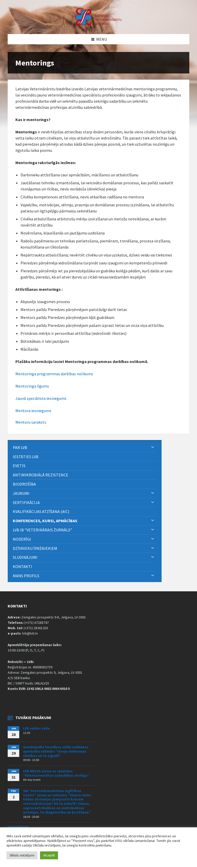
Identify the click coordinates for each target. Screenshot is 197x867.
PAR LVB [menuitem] (20, 447)
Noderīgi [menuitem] (22, 539)
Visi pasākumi (18, 827)
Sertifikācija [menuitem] (26, 502)
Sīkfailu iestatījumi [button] (21, 855)
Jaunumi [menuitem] (21, 493)
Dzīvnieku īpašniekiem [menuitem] (35, 548)
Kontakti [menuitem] (22, 566)
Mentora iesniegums (33, 410)
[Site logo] (98, 24)
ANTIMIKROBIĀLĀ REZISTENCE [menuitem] (40, 474)
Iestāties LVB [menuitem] (25, 456)
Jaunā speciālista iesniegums (40, 398)
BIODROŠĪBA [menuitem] (25, 484)
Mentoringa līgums (32, 386)
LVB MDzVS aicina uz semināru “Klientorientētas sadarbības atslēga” (56, 773)
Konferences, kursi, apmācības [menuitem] (45, 520)
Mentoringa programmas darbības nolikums (54, 373)
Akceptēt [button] (49, 855)
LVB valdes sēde (36, 728)
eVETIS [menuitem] (19, 465)
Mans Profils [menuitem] (26, 575)
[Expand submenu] (152, 447)
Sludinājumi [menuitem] (25, 557)
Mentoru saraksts (30, 422)
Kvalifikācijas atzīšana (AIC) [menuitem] (41, 511)
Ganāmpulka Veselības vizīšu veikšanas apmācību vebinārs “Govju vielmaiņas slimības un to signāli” (55, 751)
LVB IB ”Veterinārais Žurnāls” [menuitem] (42, 529)
